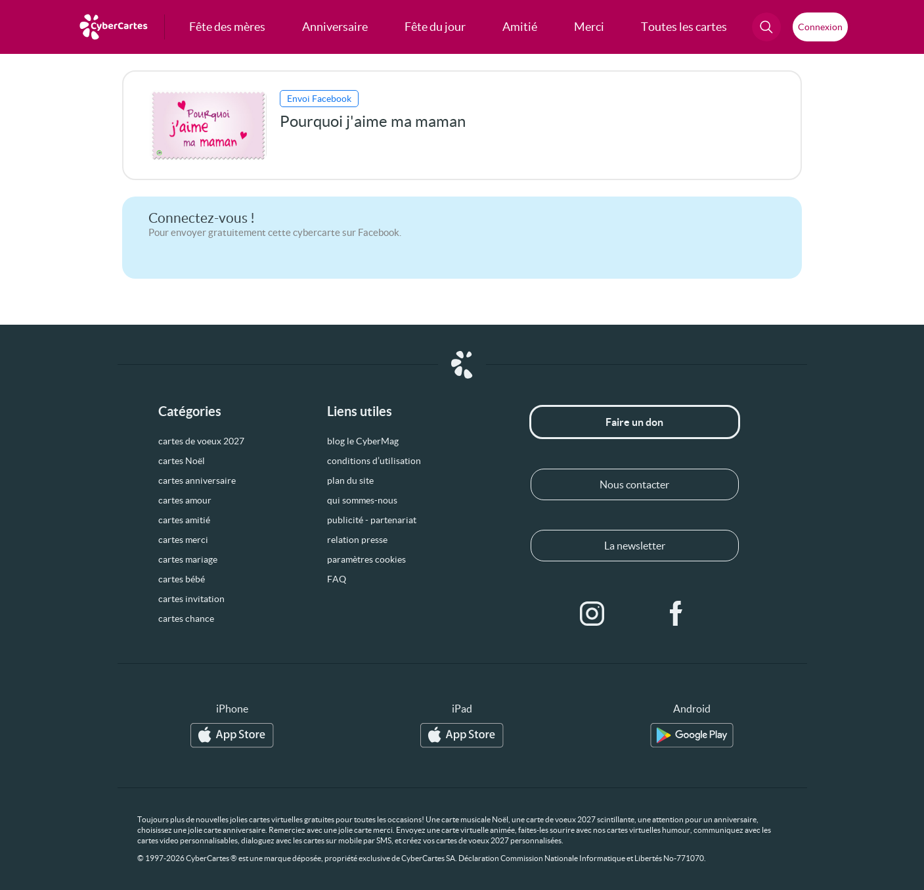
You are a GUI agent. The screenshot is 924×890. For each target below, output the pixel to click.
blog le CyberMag (363, 441)
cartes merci (183, 539)
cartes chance (186, 618)
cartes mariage (187, 559)
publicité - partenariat (371, 520)
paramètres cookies (366, 559)
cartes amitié (184, 520)
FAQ (336, 579)
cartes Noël (181, 461)
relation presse (357, 539)
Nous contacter (634, 484)
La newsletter (634, 545)
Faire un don (634, 422)
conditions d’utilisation (374, 461)
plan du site (350, 480)
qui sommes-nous (362, 500)
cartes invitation (191, 599)
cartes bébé (181, 579)
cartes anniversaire (197, 480)
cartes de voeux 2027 (201, 441)
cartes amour (184, 500)
